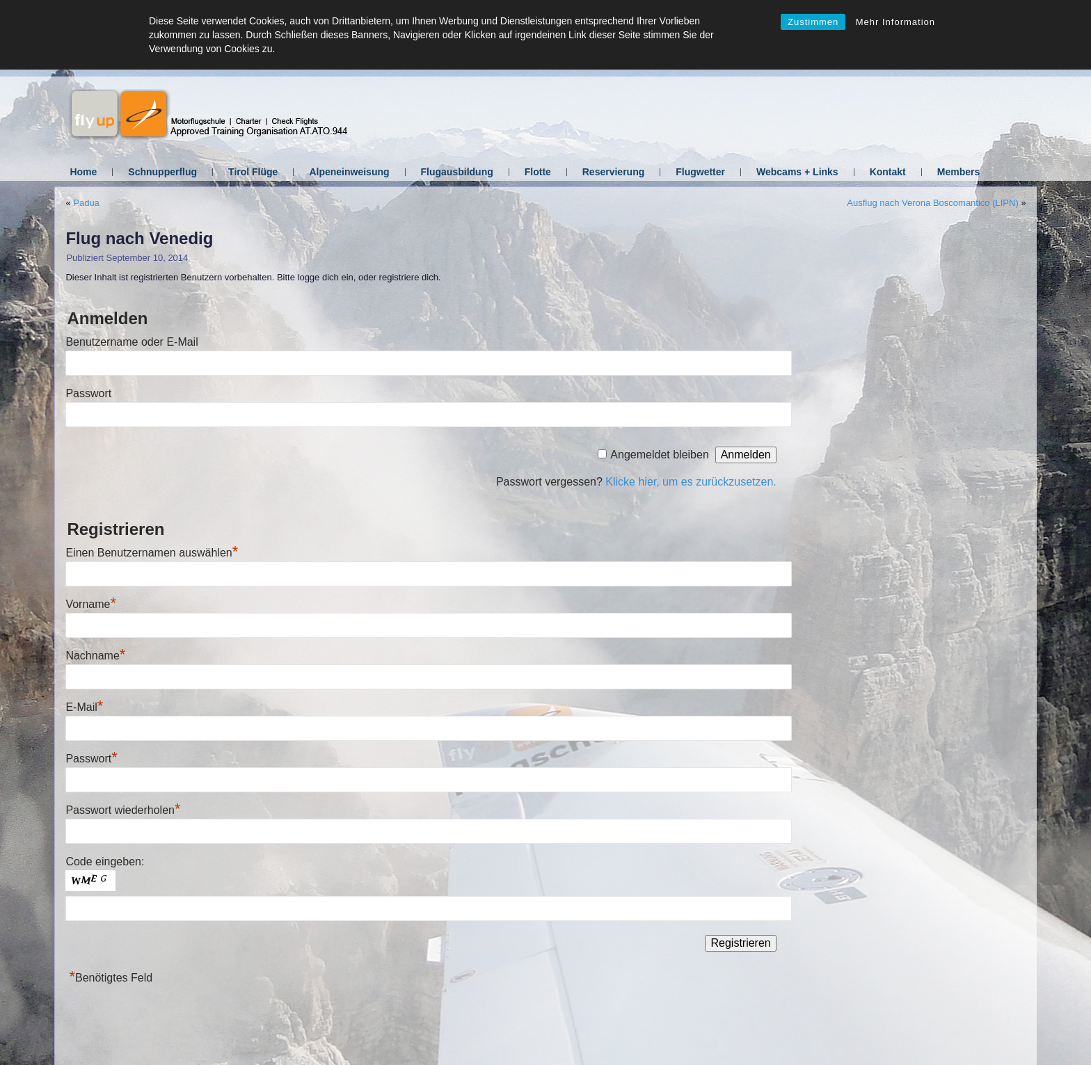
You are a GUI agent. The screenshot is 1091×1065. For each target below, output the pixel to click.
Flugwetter (700, 171)
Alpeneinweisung (349, 171)
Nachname (95, 656)
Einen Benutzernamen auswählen (151, 553)
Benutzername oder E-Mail (131, 342)
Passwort (88, 393)
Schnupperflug (162, 171)
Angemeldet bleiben (659, 455)
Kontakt (888, 171)
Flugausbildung (457, 171)
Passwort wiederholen (122, 810)
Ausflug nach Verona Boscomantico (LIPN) (932, 203)
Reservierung (613, 171)
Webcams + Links (797, 171)
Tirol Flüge (253, 171)
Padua (86, 203)
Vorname (90, 604)
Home (83, 171)
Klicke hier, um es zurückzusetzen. (690, 482)
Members (958, 171)
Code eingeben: (104, 861)
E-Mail (84, 707)
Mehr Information (895, 22)
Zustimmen (813, 22)
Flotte (538, 171)
